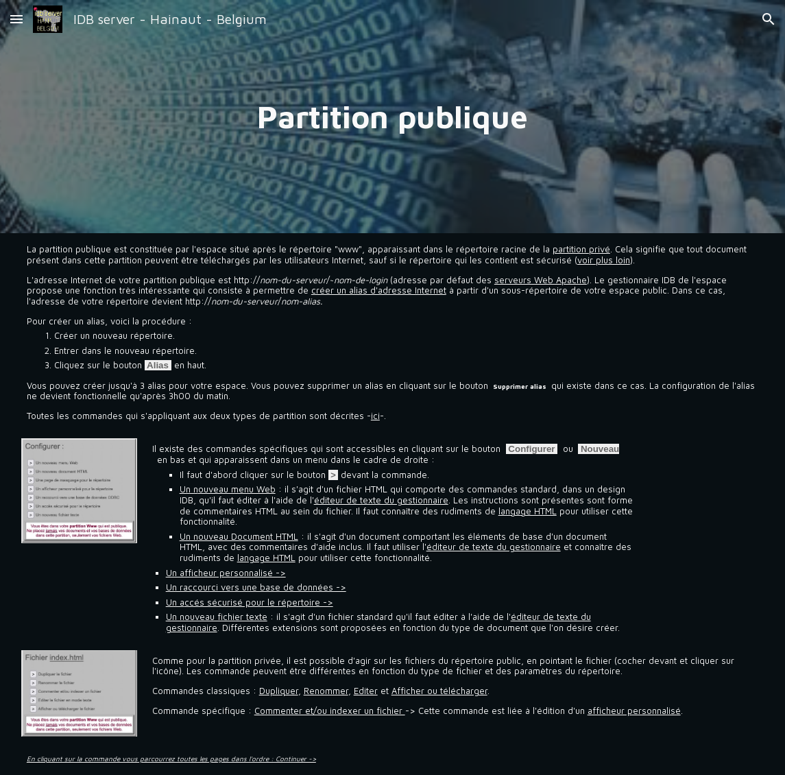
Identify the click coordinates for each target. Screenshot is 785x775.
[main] (393, 117)
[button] (16, 19)
